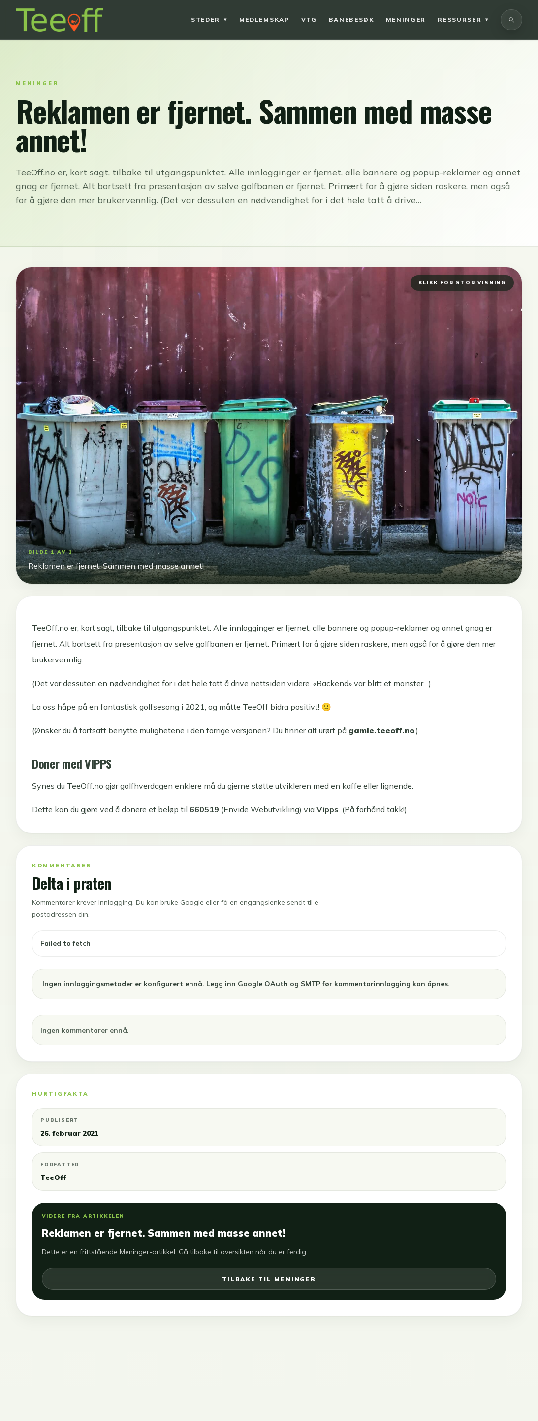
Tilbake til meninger (269, 1278)
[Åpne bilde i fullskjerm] (269, 425)
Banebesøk (351, 19)
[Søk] (511, 20)
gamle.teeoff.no (381, 730)
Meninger (406, 19)
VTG (309, 19)
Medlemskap (264, 19)
